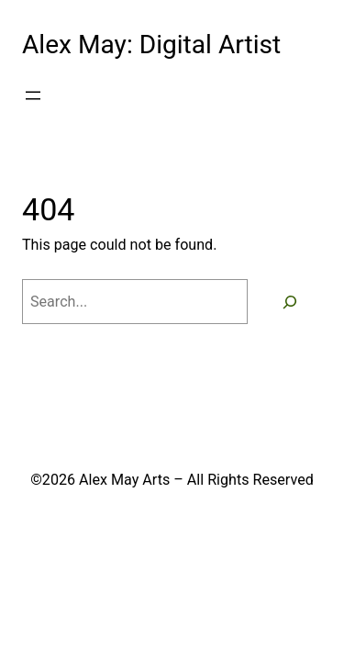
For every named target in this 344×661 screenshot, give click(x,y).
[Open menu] (33, 95)
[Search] (289, 302)
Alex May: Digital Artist (151, 44)
